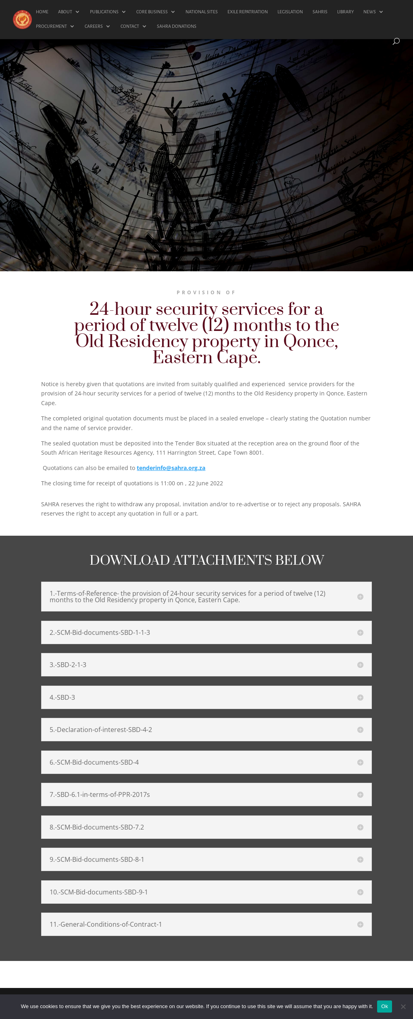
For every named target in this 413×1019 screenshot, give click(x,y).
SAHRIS (320, 11)
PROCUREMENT (51, 26)
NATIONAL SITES (202, 11)
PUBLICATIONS (104, 11)
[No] (403, 1006)
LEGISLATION (290, 11)
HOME (42, 11)
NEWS (369, 11)
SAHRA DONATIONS (176, 26)
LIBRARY (345, 11)
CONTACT (130, 26)
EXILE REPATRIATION (247, 11)
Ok (384, 1006)
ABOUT (65, 11)
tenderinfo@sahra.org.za (171, 468)
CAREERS (94, 26)
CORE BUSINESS (152, 11)
